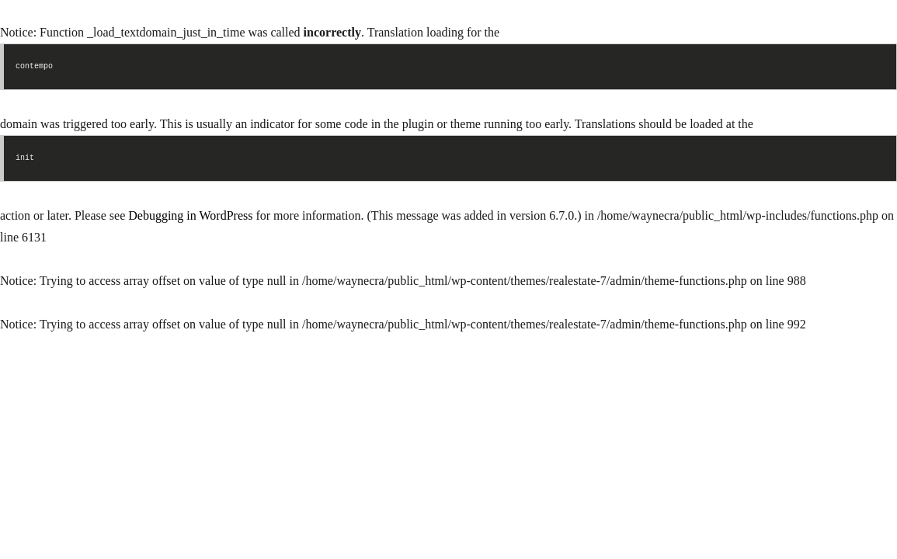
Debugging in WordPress (190, 215)
